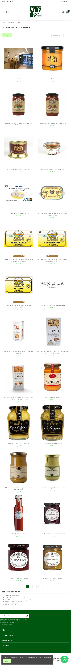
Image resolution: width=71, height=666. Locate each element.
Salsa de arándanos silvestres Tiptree (52, 534)
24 (66, 35)
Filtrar (7, 35)
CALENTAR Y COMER (11, 596)
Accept (7, 661)
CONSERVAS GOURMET (11, 592)
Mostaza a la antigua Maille (52, 443)
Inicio (3, 2)
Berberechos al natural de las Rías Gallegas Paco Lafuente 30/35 (18, 260)
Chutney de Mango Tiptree (52, 578)
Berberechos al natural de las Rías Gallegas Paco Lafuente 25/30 (52, 260)
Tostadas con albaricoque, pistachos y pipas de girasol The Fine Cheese (19, 398)
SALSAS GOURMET (10, 604)
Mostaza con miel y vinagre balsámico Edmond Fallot (18, 488)
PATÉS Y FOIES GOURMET (12, 602)
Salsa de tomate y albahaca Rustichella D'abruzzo (18, 124)
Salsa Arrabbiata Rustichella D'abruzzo (52, 123)
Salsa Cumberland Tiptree (19, 578)
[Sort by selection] (57, 35)
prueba (18, 79)
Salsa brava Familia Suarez (52, 79)
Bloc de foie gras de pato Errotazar (19, 169)
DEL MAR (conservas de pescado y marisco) (18, 600)
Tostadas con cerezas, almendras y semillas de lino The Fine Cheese (52, 352)
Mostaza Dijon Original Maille (18, 443)
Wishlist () (65, 2)
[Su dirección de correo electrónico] (12, 616)
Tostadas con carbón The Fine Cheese (52, 305)
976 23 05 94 (11, 2)
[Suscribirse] (27, 616)
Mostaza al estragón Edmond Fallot (52, 488)
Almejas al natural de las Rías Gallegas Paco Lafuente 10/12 (19, 306)
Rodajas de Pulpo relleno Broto (18, 213)
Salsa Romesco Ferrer (52, 397)
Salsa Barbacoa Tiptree (19, 534)
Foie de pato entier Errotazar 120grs (52, 169)
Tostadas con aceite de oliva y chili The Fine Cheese (18, 352)
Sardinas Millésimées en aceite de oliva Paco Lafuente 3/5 (52, 214)
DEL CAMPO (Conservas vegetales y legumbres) (20, 598)
